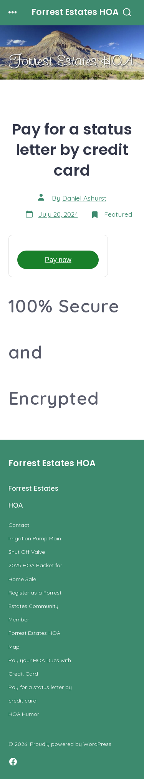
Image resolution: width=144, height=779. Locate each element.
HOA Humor (23, 714)
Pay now (58, 260)
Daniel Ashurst (84, 198)
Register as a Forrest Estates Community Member (34, 606)
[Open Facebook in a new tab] (13, 762)
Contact (18, 525)
